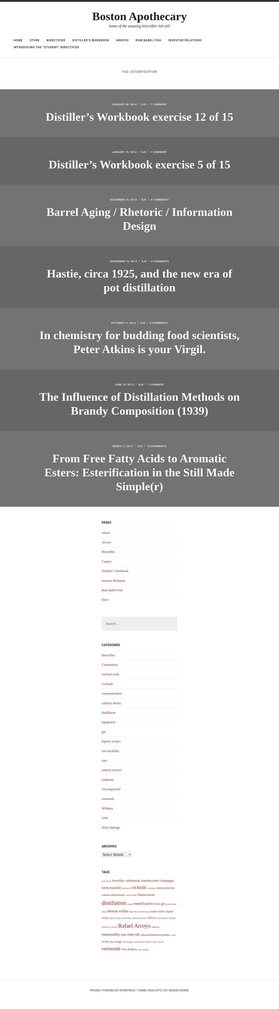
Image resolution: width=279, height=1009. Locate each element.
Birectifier (55, 40)
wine (105, 826)
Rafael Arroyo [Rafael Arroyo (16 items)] (134, 934)
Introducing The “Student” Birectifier (46, 47)
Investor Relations (185, 40)
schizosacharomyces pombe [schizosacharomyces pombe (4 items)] (155, 943)
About (106, 541)
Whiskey (108, 816)
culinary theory (112, 711)
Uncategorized (112, 797)
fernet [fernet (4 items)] (157, 912)
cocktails (108, 692)
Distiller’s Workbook (90, 40)
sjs (144, 105)
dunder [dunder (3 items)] (130, 912)
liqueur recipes (112, 749)
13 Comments (159, 454)
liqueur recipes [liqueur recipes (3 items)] (115, 926)
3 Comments (162, 328)
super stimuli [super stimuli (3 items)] (158, 950)
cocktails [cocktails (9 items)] (138, 895)
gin (104, 740)
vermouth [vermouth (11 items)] (111, 957)
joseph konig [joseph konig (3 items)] (143, 920)
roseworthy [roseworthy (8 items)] (111, 942)
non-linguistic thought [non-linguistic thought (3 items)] (166, 926)
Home (18, 40)
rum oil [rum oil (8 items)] (133, 942)
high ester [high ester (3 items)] (133, 920)
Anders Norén (178, 998)
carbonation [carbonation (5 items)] (132, 889)
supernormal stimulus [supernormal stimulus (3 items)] (143, 950)
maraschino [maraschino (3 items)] (127, 926)
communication (112, 702)
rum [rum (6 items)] (124, 943)
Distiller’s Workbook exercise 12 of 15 (139, 117)
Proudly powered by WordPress (112, 998)
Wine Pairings (111, 836)
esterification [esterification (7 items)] (143, 912)
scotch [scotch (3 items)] (173, 943)
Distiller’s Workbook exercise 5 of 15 (139, 166)
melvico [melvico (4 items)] (152, 926)
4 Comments (163, 202)
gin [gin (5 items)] (163, 912)
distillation (109, 721)
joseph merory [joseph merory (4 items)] (157, 919)
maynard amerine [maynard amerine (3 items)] (140, 926)
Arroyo (122, 40)
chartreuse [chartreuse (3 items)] (126, 896)
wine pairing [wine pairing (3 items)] (143, 958)
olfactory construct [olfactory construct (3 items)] (109, 935)
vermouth (108, 807)
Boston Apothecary (139, 16)
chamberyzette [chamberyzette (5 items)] (150, 889)
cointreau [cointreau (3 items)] (151, 896)
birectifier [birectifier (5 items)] (118, 889)
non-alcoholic (111, 759)
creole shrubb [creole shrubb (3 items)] (131, 903)
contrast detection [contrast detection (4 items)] (165, 896)
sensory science (112, 778)
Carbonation (110, 673)
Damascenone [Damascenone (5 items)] (146, 903)
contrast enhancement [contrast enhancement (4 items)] (113, 903)
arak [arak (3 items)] (103, 889)
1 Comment (162, 105)
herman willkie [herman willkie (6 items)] (117, 919)
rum (104, 768)
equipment (109, 730)
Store (35, 40)
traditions (108, 788)
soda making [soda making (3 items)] (127, 950)
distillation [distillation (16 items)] (114, 911)
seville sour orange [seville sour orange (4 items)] (112, 949)
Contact (107, 569)
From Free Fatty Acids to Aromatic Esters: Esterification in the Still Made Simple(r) (139, 480)
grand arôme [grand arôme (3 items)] (171, 912)
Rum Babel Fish (148, 40)
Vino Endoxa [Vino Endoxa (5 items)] (129, 957)
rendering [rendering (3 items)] (155, 935)
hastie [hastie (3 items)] (104, 920)
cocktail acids (111, 682)
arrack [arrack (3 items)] (108, 889)
